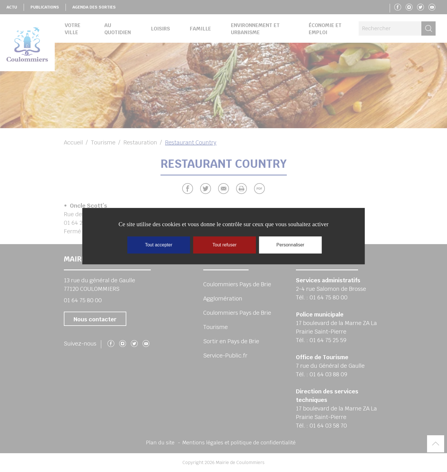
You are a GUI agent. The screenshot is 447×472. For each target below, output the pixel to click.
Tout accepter (158, 244)
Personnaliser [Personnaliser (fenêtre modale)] (290, 244)
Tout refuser (224, 244)
